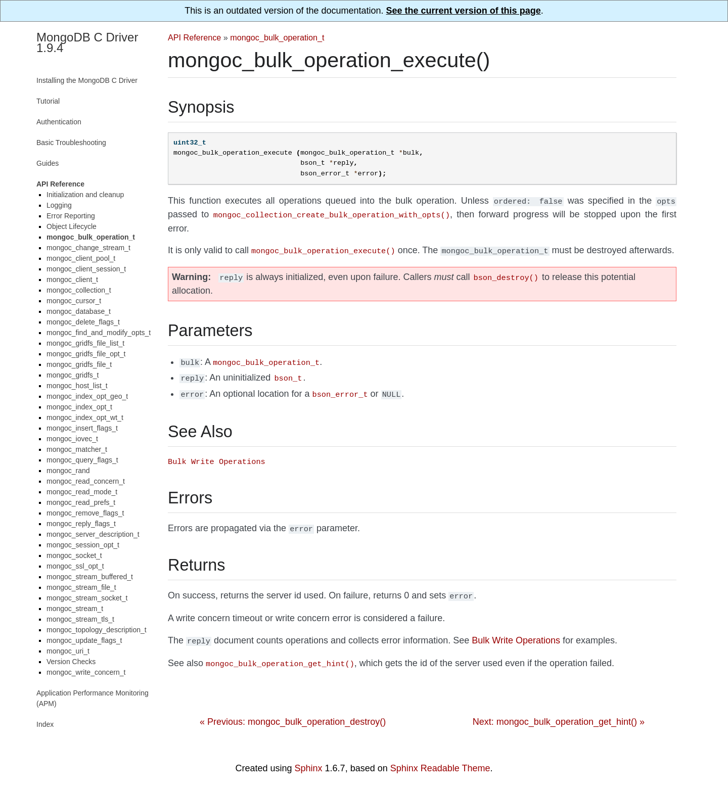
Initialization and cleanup (85, 195)
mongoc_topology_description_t (97, 630)
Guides (47, 163)
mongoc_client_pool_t (81, 258)
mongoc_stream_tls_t (80, 619)
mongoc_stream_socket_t (87, 598)
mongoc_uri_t (68, 651)
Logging (59, 205)
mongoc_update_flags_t (84, 640)
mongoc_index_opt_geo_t (87, 396)
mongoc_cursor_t (74, 301)
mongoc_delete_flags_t (83, 322)
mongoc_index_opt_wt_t (85, 417)
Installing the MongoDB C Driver (87, 80)
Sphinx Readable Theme (440, 768)
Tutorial (48, 101)
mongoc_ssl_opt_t (75, 566)
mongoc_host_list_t (77, 386)
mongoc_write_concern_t (86, 672)
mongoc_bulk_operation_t (277, 37)
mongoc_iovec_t (72, 439)
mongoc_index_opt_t (79, 407)
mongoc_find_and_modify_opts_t (99, 333)
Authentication (58, 122)
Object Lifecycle (72, 226)
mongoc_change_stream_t (88, 248)
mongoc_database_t (79, 311)
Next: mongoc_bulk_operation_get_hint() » (559, 711)
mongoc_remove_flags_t (85, 513)
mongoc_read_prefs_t (81, 502)
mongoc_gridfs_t (73, 375)
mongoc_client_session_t (86, 269)
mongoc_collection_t (79, 290)
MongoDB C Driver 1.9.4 (87, 42)
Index (45, 724)
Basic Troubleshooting (71, 142)
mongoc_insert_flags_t (82, 428)
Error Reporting (71, 216)
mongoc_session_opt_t (83, 545)
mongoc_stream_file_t (81, 587)
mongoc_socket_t (74, 555)
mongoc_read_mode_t (82, 492)
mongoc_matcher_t (77, 449)
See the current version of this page (463, 11)
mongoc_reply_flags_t (81, 524)
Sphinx (309, 768)
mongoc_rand (68, 471)
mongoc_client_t (72, 279)
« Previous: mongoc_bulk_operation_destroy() (293, 711)
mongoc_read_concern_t (86, 481)
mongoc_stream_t (75, 608)
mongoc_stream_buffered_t (90, 577)
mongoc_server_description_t (93, 534)
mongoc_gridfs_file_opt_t (86, 354)
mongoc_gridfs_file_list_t (85, 343)
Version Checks (71, 662)
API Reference (194, 37)
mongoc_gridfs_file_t (79, 364)
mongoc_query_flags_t (82, 460)
